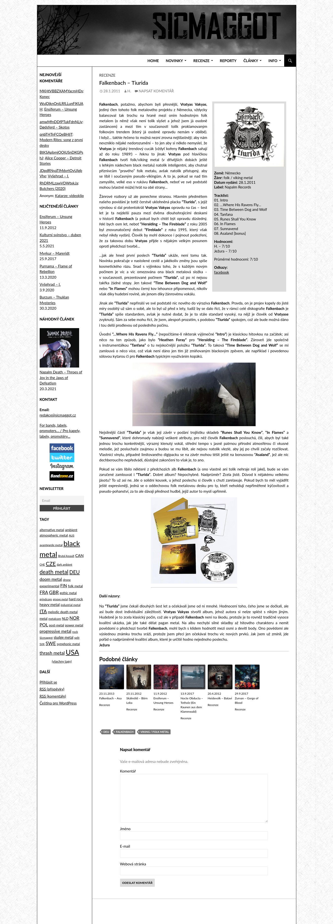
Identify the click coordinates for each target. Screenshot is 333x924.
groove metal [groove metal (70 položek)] (60, 599)
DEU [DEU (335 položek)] (74, 572)
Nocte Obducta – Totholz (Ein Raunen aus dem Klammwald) (192, 704)
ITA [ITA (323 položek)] (43, 611)
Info (273, 60)
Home (153, 60)
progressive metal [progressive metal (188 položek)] (55, 631)
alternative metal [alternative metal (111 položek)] (52, 530)
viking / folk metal (154, 731)
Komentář (128, 771)
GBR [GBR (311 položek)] (54, 592)
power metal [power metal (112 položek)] (74, 625)
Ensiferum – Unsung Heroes (164, 700)
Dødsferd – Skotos (55, 127)
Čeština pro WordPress (58, 703)
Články (250, 60)
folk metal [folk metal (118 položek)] (75, 586)
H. (129, 91)
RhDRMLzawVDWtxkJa (59, 183)
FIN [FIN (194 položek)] (63, 585)
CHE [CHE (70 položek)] (42, 564)
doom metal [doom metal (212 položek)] (51, 579)
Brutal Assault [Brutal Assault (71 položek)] (66, 555)
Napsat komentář (156, 91)
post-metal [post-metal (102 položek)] (56, 625)
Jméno (125, 828)
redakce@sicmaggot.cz (58, 415)
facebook (221, 272)
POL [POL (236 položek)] (44, 624)
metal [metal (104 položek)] (44, 619)
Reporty (228, 60)
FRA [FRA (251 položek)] (44, 592)
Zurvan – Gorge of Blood (247, 700)
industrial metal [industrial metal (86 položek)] (70, 605)
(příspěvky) (52, 689)
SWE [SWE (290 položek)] (51, 643)
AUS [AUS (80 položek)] (71, 535)
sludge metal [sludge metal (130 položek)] (63, 637)
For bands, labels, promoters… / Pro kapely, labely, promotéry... (60, 430)
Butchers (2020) (53, 188)
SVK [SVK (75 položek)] (42, 644)
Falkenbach (125, 731)
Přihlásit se (48, 682)
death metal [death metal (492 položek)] (54, 572)
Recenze (201, 60)
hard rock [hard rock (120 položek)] (76, 599)
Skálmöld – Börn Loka (137, 700)
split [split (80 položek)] (76, 637)
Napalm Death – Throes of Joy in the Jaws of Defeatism (61, 377)
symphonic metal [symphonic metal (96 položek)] (68, 644)
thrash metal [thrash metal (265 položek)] (52, 653)
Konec (45, 96)
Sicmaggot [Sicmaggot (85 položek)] (46, 637)
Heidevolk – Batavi (220, 698)
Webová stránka (133, 864)
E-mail (125, 846)
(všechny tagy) (61, 661)
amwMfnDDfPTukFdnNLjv (61, 121)
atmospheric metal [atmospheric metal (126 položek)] (54, 535)
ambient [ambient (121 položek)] (71, 530)
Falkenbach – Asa (110, 698)
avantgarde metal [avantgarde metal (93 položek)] (51, 545)
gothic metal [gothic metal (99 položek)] (68, 593)
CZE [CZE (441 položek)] (51, 563)
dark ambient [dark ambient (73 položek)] (64, 564)
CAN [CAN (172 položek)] (79, 555)
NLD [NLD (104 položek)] (65, 619)
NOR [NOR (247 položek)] (74, 618)
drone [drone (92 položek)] (67, 580)
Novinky (174, 60)
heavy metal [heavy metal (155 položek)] (50, 604)
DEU (106, 731)
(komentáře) (53, 696)
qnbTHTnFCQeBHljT (56, 134)
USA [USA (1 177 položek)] (72, 652)
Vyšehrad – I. (58, 176)
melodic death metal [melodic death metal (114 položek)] (63, 612)
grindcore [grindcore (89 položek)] (46, 599)
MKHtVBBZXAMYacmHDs (61, 91)
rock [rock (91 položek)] (75, 632)
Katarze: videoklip (69, 195)
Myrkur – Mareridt (55, 253)
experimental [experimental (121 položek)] (49, 586)
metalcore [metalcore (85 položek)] (54, 619)
